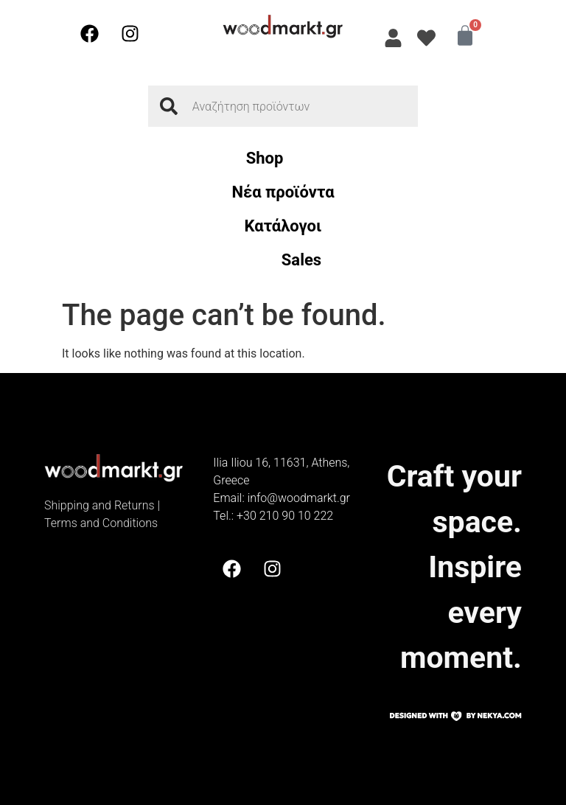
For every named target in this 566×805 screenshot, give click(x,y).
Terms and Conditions (101, 523)
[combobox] (283, 106)
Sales (301, 260)
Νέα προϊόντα (282, 192)
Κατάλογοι (283, 226)
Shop (265, 158)
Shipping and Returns (99, 505)
